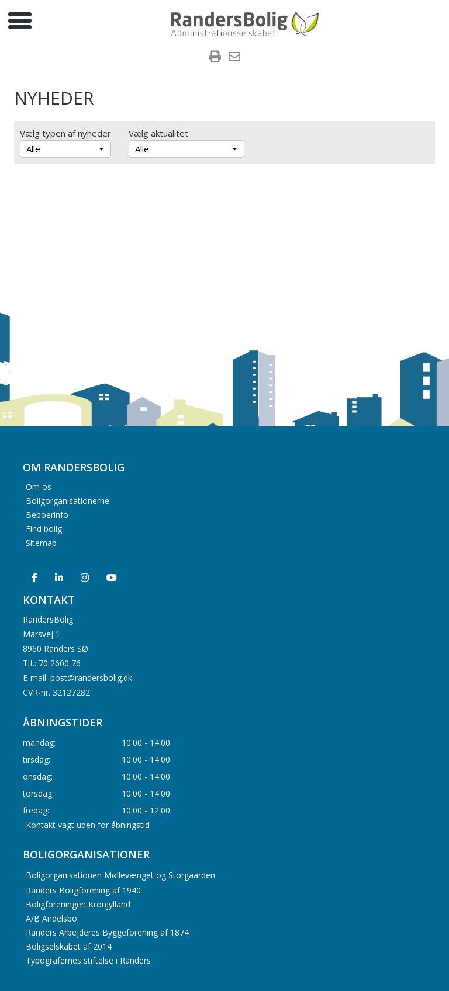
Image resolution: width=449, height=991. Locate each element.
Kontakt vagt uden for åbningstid (88, 824)
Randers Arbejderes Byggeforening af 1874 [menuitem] (107, 932)
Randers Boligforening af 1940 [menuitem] (83, 890)
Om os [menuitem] (38, 486)
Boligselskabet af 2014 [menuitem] (69, 946)
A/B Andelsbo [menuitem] (51, 918)
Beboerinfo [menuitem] (47, 514)
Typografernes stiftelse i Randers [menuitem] (88, 960)
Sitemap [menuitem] (41, 542)
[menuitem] (215, 58)
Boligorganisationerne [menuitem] (67, 500)
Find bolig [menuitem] (44, 528)
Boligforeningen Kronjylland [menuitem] (78, 904)
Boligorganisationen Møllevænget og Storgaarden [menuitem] (120, 875)
